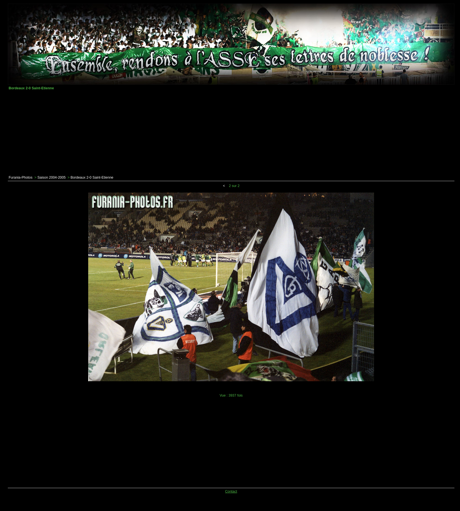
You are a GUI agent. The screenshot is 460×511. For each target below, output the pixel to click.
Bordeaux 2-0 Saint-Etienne (92, 177)
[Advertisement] (231, 133)
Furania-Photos (20, 177)
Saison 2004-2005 (51, 177)
